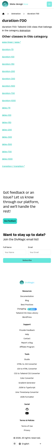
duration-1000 (9, 100)
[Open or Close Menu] (49, 4)
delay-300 (7, 137)
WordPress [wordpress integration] (27, 317)
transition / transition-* (13, 166)
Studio (27, 359)
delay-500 (7, 144)
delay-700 (7, 151)
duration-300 (8, 78)
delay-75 (6, 108)
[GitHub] (27, 409)
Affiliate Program (27, 347)
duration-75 (7, 49)
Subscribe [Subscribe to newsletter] (27, 260)
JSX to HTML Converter (27, 369)
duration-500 (8, 86)
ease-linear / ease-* (11, 42)
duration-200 (8, 71)
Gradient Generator (27, 383)
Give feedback (10, 221)
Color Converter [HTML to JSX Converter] (27, 378)
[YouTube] (27, 413)
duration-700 (33, 14)
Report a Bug (27, 343)
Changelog (21, 309)
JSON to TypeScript (27, 387)
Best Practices (27, 305)
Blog (27, 300)
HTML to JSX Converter (27, 364)
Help (27, 334)
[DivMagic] (17, 4)
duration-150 (8, 64)
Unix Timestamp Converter (27, 392)
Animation (16, 14)
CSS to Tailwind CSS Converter (27, 373)
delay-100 (6, 115)
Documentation (27, 296)
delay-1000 (7, 159)
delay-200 (7, 130)
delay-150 (6, 122)
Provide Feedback (27, 330)
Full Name (7, 247)
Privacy (27, 430)
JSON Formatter (27, 397)
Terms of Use (27, 426)
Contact (27, 338)
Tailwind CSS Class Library (27, 313)
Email (30, 247)
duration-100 (8, 57)
